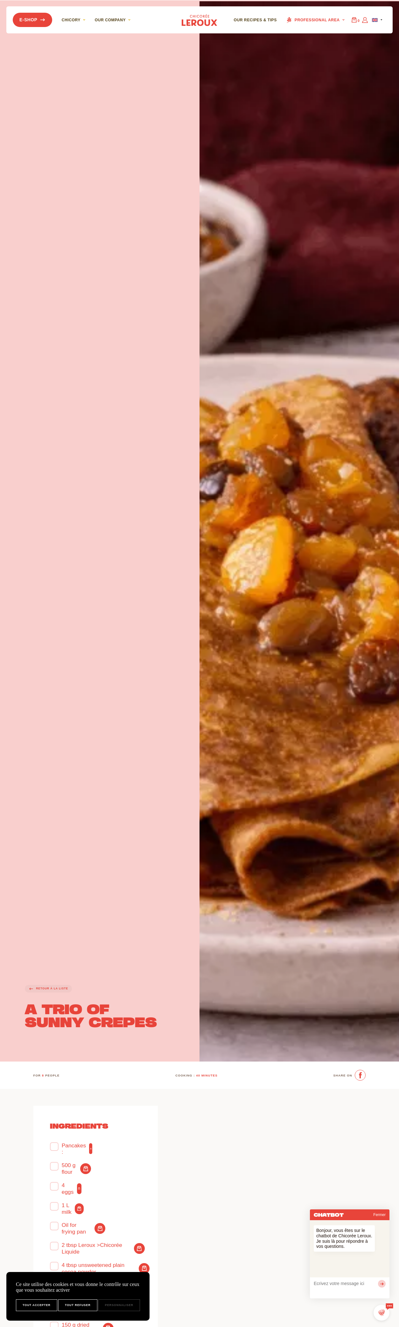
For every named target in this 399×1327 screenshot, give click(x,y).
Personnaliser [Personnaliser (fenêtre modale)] (119, 1305)
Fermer (379, 1215)
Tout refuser (78, 1305)
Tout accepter (37, 1305)
